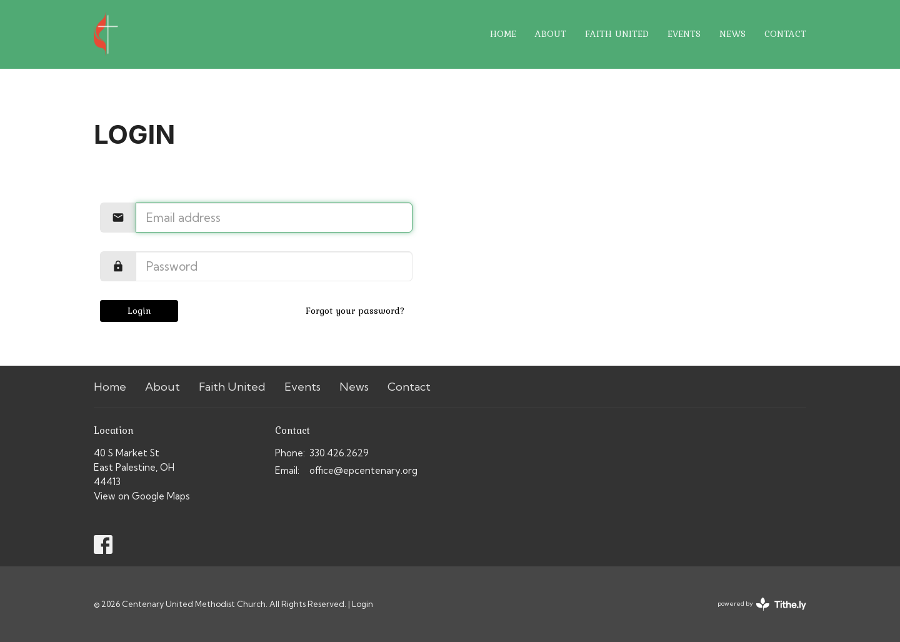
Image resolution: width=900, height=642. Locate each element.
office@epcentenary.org (363, 470)
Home (503, 34)
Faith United (617, 34)
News (732, 34)
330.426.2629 (339, 453)
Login (139, 311)
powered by (762, 604)
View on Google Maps (142, 496)
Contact (785, 34)
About (550, 34)
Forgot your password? (355, 311)
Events (684, 34)
